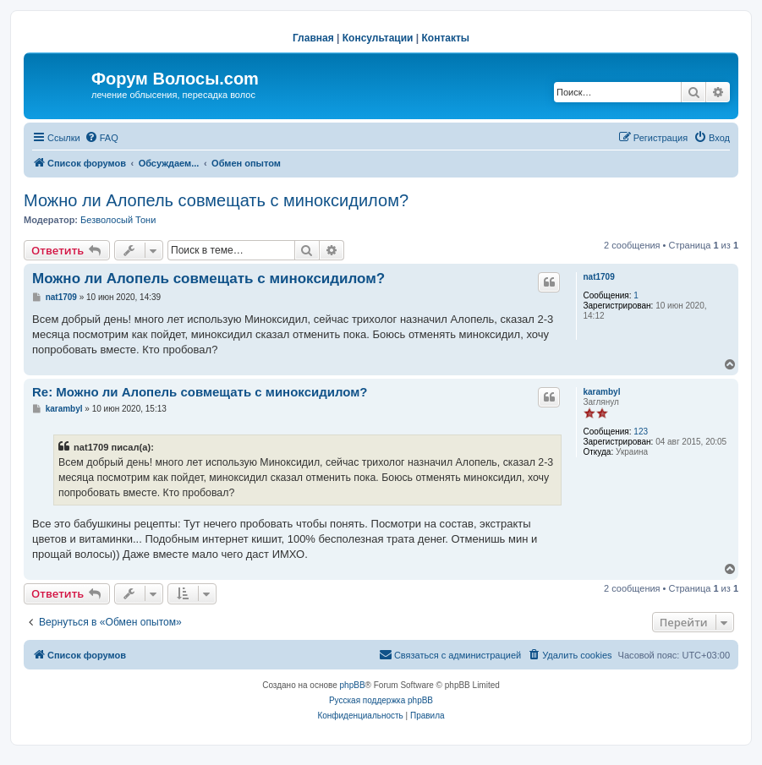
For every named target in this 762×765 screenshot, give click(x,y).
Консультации (378, 38)
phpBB (352, 685)
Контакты (446, 38)
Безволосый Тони (118, 220)
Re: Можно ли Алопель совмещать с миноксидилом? (200, 392)
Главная (313, 38)
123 (640, 431)
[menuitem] (101, 138)
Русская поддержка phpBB (381, 700)
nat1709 (599, 276)
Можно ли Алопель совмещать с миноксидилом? (216, 200)
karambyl (602, 391)
